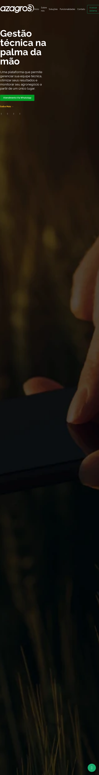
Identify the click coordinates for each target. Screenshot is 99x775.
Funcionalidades (67, 9)
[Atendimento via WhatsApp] (92, 768)
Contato (81, 9)
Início (36, 9)
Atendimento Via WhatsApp (17, 98)
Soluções (53, 9)
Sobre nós (44, 9)
